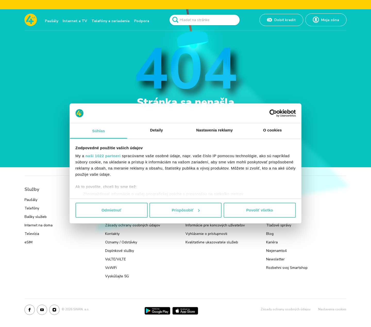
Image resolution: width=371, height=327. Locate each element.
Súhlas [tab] (98, 131)
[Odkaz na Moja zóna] (326, 19)
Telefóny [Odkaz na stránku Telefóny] (31, 208)
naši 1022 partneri (103, 156)
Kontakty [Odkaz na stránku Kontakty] (112, 233)
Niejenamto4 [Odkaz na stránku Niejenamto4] (276, 250)
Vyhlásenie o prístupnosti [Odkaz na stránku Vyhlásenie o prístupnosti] (206, 233)
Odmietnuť (111, 210)
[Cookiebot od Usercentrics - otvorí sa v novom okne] (273, 113)
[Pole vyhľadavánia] (205, 20)
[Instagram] (54, 311)
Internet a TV (75, 21)
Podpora (141, 21)
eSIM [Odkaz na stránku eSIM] (28, 242)
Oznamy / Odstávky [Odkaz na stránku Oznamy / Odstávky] (121, 242)
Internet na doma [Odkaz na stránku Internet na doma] (38, 225)
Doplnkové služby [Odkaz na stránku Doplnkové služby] (119, 250)
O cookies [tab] (272, 130)
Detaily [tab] (156, 130)
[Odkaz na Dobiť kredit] (281, 20)
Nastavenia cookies (332, 309)
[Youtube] (42, 311)
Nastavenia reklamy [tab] (214, 130)
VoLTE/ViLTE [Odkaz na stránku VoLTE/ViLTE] (115, 259)
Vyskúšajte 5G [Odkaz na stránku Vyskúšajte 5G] (117, 276)
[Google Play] (157, 311)
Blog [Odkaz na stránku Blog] (270, 233)
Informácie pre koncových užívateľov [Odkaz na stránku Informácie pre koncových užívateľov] (215, 225)
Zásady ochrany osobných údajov (285, 309)
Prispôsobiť (186, 210)
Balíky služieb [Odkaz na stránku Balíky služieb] (35, 216)
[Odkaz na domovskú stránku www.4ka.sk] (30, 20)
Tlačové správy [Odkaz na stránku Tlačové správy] (278, 225)
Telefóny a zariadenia (110, 21)
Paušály (51, 21)
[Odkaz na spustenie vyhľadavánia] (175, 20)
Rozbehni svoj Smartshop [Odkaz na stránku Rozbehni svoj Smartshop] (287, 267)
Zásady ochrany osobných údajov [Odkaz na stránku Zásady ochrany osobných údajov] (132, 225)
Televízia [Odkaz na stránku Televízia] (31, 233)
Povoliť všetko (259, 210)
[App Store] (185, 311)
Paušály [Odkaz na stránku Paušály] (30, 199)
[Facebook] (29, 311)
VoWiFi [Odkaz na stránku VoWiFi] (111, 267)
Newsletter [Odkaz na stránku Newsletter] (275, 259)
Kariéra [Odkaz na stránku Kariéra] (272, 242)
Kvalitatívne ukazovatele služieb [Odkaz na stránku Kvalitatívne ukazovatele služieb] (211, 242)
